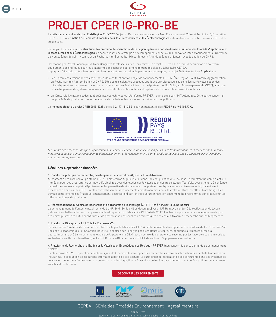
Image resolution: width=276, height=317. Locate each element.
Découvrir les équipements (138, 273)
